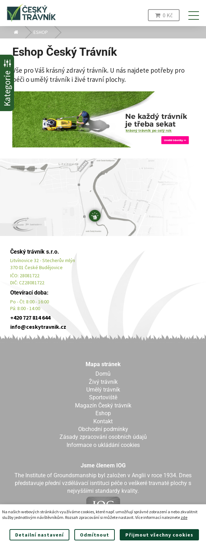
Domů (103, 373)
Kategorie (7, 83)
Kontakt (103, 421)
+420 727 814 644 (30, 317)
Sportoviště (103, 397)
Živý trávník (103, 382)
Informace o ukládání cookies (103, 445)
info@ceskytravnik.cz (38, 326)
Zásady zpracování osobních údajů (103, 437)
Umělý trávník (103, 389)
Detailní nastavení (39, 535)
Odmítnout (94, 535)
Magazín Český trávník (103, 405)
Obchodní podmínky (103, 429)
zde (184, 517)
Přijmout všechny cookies (159, 535)
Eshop (103, 413)
